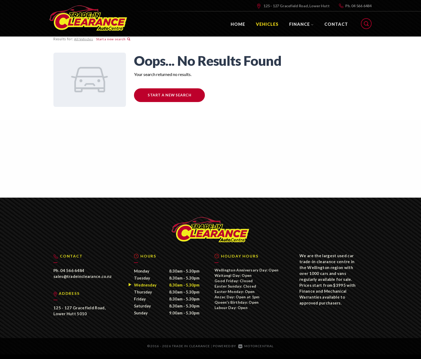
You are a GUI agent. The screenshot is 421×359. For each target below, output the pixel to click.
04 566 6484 (361, 5)
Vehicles (267, 24)
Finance (301, 24)
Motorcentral (256, 351)
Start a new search (112, 39)
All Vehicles (83, 39)
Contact (336, 24)
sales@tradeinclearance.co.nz (82, 281)
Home (238, 24)
